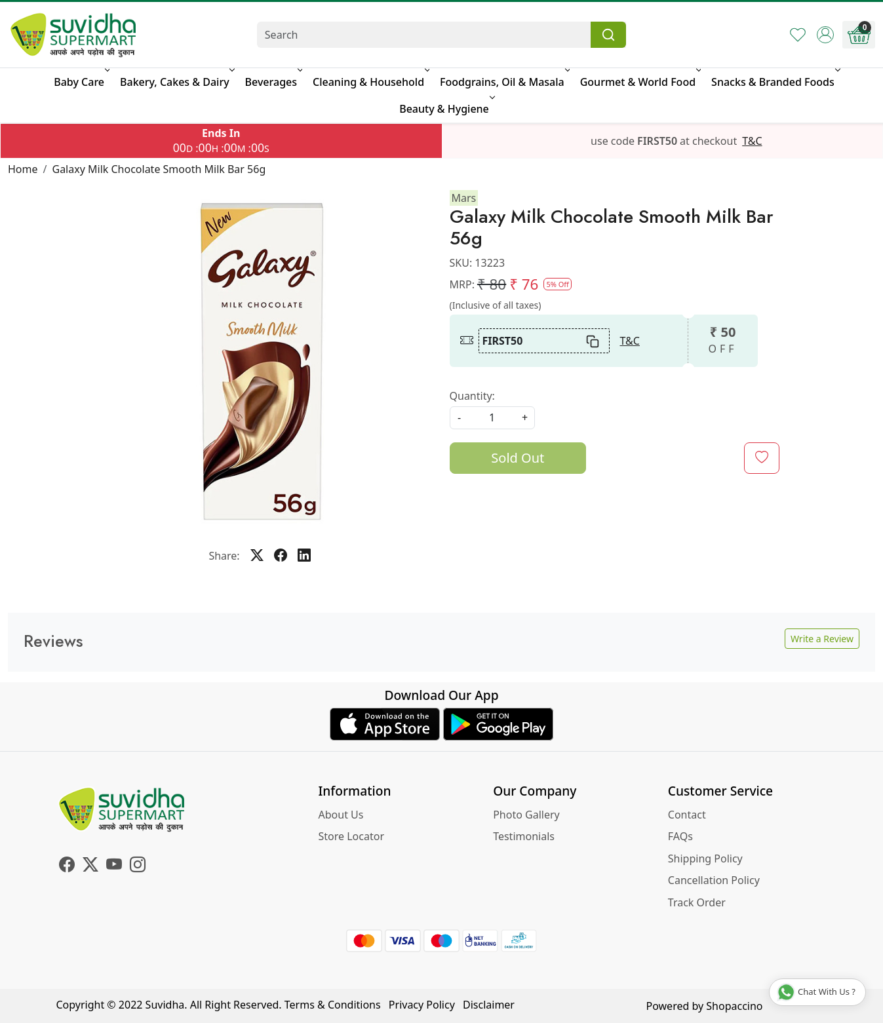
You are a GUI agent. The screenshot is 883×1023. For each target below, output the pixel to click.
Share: (223, 556)
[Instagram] (137, 866)
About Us (341, 814)
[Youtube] (114, 866)
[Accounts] (825, 34)
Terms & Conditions (333, 1004)
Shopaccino (734, 1006)
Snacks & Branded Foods (774, 82)
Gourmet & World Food (639, 82)
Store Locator (352, 836)
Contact (687, 814)
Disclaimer (489, 1004)
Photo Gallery (526, 814)
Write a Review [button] (822, 638)
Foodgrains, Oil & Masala (504, 82)
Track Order (697, 902)
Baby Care (81, 82)
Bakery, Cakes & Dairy (176, 82)
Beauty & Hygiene (445, 109)
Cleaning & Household (370, 82)
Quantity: (472, 396)
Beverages (272, 82)
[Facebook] (66, 866)
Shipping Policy (705, 858)
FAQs (680, 836)
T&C (752, 140)
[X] (90, 866)
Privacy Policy (422, 1004)
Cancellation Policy (714, 880)
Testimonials (524, 836)
